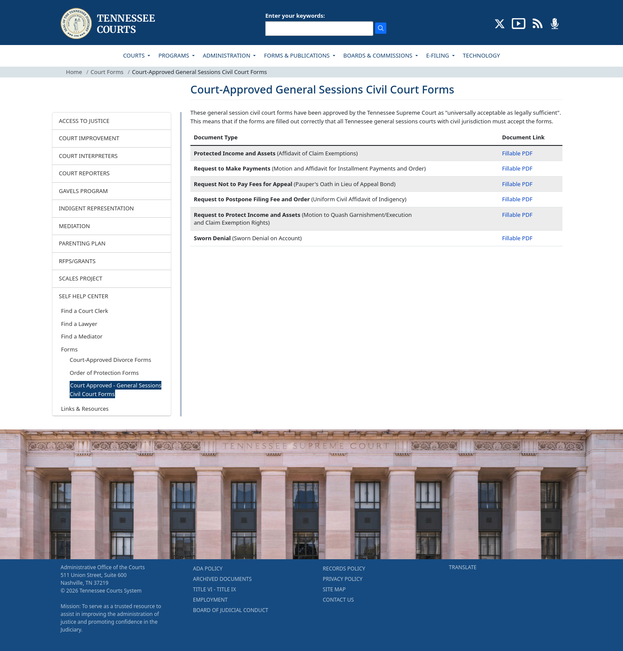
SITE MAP (334, 589)
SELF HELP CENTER (83, 296)
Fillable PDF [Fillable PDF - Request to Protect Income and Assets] (517, 215)
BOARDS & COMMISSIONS (379, 55)
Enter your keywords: (295, 15)
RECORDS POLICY (344, 568)
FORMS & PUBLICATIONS (297, 55)
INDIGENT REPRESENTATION (96, 208)
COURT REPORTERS (84, 173)
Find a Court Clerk (84, 311)
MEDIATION (74, 226)
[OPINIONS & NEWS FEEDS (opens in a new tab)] (537, 23)
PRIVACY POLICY (343, 579)
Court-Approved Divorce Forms (110, 360)
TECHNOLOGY (481, 55)
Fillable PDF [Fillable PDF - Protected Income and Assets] (517, 153)
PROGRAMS (174, 55)
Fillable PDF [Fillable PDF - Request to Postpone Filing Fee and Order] (517, 199)
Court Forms (106, 72)
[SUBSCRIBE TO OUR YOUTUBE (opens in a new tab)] (519, 23)
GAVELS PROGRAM (83, 191)
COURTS (134, 55)
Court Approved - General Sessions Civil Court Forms (115, 389)
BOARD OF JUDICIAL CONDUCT (230, 610)
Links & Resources (85, 409)
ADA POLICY (207, 568)
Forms (69, 349)
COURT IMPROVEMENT (89, 138)
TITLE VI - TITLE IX (214, 589)
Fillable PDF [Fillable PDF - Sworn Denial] (517, 238)
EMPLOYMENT (210, 599)
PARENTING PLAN (82, 243)
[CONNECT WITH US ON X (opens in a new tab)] (500, 23)
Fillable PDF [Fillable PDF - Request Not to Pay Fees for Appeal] (517, 184)
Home (74, 72)
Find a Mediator (82, 336)
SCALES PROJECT (81, 278)
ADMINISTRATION (227, 55)
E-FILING (438, 55)
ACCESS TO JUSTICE (84, 121)
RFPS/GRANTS (77, 261)
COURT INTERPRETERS (88, 156)
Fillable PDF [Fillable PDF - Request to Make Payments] (517, 168)
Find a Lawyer (79, 324)
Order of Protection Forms (104, 373)
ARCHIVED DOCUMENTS (222, 579)
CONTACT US (338, 599)
